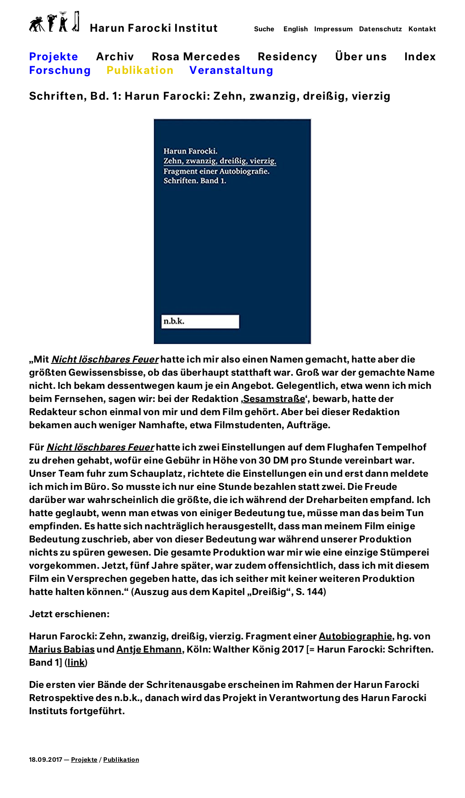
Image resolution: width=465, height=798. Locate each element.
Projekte (54, 57)
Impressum (333, 29)
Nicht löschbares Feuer (104, 359)
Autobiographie (355, 636)
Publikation (140, 71)
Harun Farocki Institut (124, 22)
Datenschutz (381, 29)
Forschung (60, 71)
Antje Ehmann (149, 649)
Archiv (115, 57)
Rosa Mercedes (196, 57)
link (76, 662)
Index (420, 57)
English (295, 29)
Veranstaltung (231, 71)
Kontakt (422, 29)
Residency (287, 57)
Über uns (361, 57)
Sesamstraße (274, 399)
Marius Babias (62, 649)
